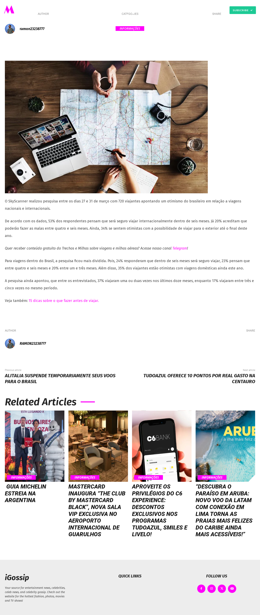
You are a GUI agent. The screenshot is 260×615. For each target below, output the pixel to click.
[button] (176, 10)
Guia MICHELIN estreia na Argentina (25, 493)
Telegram (179, 248)
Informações (130, 28)
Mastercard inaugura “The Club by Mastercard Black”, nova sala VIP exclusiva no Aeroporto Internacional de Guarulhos (96, 510)
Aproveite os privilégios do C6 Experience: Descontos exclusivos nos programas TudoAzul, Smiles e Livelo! (159, 510)
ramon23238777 (32, 29)
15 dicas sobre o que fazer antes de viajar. (64, 300)
